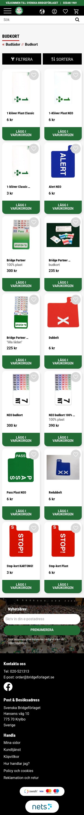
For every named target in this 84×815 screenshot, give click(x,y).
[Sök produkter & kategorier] (36, 20)
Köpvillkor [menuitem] (11, 757)
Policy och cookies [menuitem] (18, 771)
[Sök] (78, 20)
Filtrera (24, 59)
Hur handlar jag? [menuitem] (17, 764)
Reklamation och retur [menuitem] (21, 778)
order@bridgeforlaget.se (34, 677)
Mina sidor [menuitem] (12, 743)
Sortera (64, 59)
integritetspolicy (17, 642)
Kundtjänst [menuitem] (12, 750)
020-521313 (19, 671)
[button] (7, 11)
